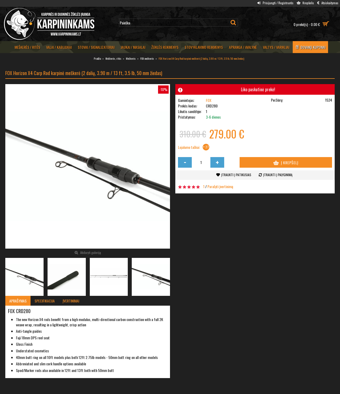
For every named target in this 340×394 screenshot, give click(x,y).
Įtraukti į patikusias (236, 174)
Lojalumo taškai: (189, 147)
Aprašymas (18, 301)
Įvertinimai (71, 301)
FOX (208, 100)
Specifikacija (45, 301)
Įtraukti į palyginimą (277, 174)
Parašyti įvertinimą (220, 186)
